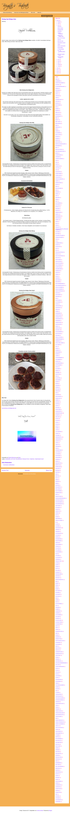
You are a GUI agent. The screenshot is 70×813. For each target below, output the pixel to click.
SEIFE (57, 627)
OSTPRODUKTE (59, 533)
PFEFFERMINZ (58, 544)
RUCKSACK (58, 596)
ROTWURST (58, 594)
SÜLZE (57, 673)
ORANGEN (58, 531)
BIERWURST (58, 127)
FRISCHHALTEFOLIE (60, 252)
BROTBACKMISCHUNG (60, 151)
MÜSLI (57, 494)
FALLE (57, 223)
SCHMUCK (58, 618)
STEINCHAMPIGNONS (60, 666)
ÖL (56, 522)
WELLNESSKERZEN (59, 766)
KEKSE (57, 383)
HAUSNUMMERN (59, 331)
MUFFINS (57, 485)
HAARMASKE (58, 313)
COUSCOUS (58, 177)
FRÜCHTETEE (58, 261)
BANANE (57, 110)
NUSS (57, 514)
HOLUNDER (58, 344)
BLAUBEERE (58, 132)
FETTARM (57, 231)
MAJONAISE (58, 455)
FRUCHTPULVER (59, 263)
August (59, 21)
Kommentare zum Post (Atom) (29, 473)
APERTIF (57, 92)
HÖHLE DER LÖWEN (60, 342)
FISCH (57, 239)
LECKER (57, 440)
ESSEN (57, 219)
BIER (56, 125)
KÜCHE (57, 418)
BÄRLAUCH (58, 112)
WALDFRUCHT (58, 740)
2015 (58, 72)
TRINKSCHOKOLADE (60, 712)
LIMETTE (57, 444)
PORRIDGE (58, 559)
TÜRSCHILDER (58, 716)
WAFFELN (57, 736)
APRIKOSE (58, 95)
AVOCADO (58, 101)
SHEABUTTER (58, 638)
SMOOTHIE (58, 648)
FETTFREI (57, 233)
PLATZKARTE (58, 557)
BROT (57, 147)
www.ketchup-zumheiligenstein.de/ (9, 408)
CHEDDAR (58, 156)
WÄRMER (57, 749)
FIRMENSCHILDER (59, 237)
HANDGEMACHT (59, 318)
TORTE (57, 707)
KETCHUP (13, 459)
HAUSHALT (58, 329)
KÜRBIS (57, 427)
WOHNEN (57, 777)
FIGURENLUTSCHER (60, 235)
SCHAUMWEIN (58, 614)
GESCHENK (58, 279)
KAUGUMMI (58, 379)
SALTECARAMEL (59, 603)
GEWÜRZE (58, 296)
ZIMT (56, 794)
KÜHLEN (57, 424)
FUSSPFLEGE (58, 266)
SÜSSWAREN (58, 681)
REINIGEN (58, 575)
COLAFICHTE (58, 171)
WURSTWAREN (59, 781)
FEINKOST (58, 227)
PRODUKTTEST (25, 459)
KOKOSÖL (58, 407)
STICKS (57, 670)
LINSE (57, 448)
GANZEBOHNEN (59, 268)
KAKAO (57, 366)
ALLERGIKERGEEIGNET (60, 86)
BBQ (56, 117)
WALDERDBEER (59, 738)
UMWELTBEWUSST (59, 720)
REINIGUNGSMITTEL (60, 579)
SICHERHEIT (58, 642)
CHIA (56, 160)
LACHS (57, 429)
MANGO (57, 461)
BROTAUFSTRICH (59, 149)
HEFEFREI (58, 335)
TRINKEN (57, 709)
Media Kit (39, 12)
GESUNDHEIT (58, 294)
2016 (58, 71)
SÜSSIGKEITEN (59, 679)
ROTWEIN (57, 592)
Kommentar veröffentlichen (8, 464)
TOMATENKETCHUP (39, 459)
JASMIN (57, 355)
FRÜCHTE (57, 257)
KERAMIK (57, 385)
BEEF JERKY (58, 121)
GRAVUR (57, 309)
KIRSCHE (57, 390)
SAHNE (57, 599)
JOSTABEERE (58, 359)
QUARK (57, 564)
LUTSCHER (58, 453)
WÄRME (57, 747)
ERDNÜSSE (58, 217)
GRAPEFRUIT (58, 307)
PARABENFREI (58, 538)
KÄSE (57, 376)
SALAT (57, 601)
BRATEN (57, 140)
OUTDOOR (58, 535)
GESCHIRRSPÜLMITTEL (60, 285)
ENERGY (57, 214)
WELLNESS (58, 764)
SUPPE (57, 677)
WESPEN (57, 770)
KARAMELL (58, 372)
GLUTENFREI (58, 302)
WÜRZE (57, 783)
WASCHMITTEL (58, 753)
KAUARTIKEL (58, 377)
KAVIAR (57, 381)
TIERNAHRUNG (59, 694)
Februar (59, 64)
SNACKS (57, 649)
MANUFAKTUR (58, 463)
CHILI (57, 162)
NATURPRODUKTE (59, 503)
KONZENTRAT (58, 411)
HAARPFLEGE (58, 315)
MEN (56, 474)
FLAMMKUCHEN (59, 242)
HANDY (57, 326)
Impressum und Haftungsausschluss (21, 12)
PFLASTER (58, 548)
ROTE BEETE (58, 590)
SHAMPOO (58, 636)
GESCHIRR (58, 281)
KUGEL (57, 422)
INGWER (57, 353)
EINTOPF (57, 210)
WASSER (57, 755)
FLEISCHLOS (58, 246)
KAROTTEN (58, 374)
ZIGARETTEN (58, 792)
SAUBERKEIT (58, 611)
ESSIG (57, 221)
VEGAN (57, 729)
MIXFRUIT (57, 481)
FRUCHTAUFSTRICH (60, 255)
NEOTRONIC (58, 505)
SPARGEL (57, 659)
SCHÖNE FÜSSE (59, 622)
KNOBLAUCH (58, 398)
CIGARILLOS (58, 166)
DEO (56, 190)
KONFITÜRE (58, 409)
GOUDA (57, 303)
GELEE (57, 276)
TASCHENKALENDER (60, 685)
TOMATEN (32, 459)
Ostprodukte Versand (61, 42)
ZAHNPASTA (58, 786)
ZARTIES (57, 790)
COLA (57, 169)
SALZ (57, 605)
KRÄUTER (57, 416)
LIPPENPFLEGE (59, 450)
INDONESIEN (58, 352)
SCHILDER (58, 616)
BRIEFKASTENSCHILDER (60, 143)
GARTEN (57, 272)
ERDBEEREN (58, 216)
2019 (58, 20)
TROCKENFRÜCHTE (59, 714)
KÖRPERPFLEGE (59, 413)
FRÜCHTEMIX (58, 259)
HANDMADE (7, 459)
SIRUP (57, 646)
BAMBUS (57, 108)
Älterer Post (49, 470)
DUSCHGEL (58, 204)
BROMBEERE (58, 145)
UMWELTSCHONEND (60, 723)
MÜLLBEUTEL (58, 487)
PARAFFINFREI (58, 540)
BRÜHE (57, 153)
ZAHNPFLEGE (58, 788)
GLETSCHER (58, 300)
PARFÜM (57, 542)
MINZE (57, 479)
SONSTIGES (58, 655)
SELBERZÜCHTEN (59, 631)
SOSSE (57, 657)
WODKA (57, 775)
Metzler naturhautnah (61, 45)
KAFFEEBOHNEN (59, 363)
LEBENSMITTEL (59, 437)
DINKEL (57, 193)
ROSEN (57, 588)
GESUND (57, 292)
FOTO (57, 250)
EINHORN (57, 208)
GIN (56, 298)
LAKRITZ (57, 433)
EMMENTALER (58, 212)
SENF (57, 633)
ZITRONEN (58, 797)
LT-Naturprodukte (61, 49)
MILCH (57, 477)
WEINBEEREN (58, 762)
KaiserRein (60, 31)
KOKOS (57, 405)
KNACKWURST (58, 396)
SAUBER (57, 609)
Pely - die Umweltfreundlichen (61, 51)
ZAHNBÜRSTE (58, 784)
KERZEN (57, 387)
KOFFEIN (57, 403)
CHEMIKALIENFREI (59, 158)
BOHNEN (57, 136)
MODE (57, 483)
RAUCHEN (58, 570)
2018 (58, 68)
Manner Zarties (60, 28)
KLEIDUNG (58, 394)
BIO (56, 129)
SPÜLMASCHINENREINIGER (61, 662)
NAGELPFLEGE (59, 496)
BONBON (57, 138)
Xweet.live (59, 26)
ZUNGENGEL (58, 801)
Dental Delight (60, 47)
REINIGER (58, 577)
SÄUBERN (58, 612)
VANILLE (57, 725)
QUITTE (57, 568)
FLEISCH (57, 244)
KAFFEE (57, 361)
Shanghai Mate (60, 29)
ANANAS (57, 88)
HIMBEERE (58, 340)
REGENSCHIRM (59, 574)
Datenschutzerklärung (7, 12)
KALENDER (58, 368)
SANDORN (58, 607)
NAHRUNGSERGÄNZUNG (60, 498)
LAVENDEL (58, 435)
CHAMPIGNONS (59, 154)
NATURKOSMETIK (59, 501)
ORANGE (57, 529)
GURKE (57, 311)
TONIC (57, 705)
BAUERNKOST (58, 116)
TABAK (57, 683)
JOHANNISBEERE (59, 357)
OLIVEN (57, 524)
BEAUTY (57, 119)
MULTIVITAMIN (58, 490)
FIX (56, 241)
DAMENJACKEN (59, 182)
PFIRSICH (57, 546)
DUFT (57, 201)
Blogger (50, 810)
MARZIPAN (58, 468)
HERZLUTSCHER (59, 337)
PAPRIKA (57, 537)
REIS (56, 581)
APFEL (57, 93)
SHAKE (57, 635)
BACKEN (57, 103)
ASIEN (57, 97)
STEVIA (57, 668)
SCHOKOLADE (58, 620)
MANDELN (58, 459)
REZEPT (57, 583)
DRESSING (58, 197)
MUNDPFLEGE (58, 492)
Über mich (33, 12)
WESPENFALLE (59, 772)
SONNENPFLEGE (59, 651)
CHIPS (57, 164)
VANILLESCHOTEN (59, 727)
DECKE (57, 184)
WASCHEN (58, 751)
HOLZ (57, 346)
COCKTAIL (58, 167)
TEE (56, 690)
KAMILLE (57, 370)
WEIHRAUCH (58, 759)
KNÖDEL (57, 400)
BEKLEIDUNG (58, 123)
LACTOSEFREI (58, 431)
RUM (56, 598)
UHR (56, 718)
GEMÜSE (57, 278)
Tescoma (59, 39)
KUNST (57, 426)
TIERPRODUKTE (59, 696)
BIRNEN (57, 130)
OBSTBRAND (58, 518)
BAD (56, 106)
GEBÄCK (57, 274)
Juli (58, 23)
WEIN (57, 760)
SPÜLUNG (58, 664)
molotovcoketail (40, 810)
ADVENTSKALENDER (60, 82)
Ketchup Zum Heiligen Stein (60, 36)
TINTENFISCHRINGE (60, 699)
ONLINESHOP (19, 459)
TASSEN (57, 686)
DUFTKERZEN (58, 203)
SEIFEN (57, 629)
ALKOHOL (57, 84)
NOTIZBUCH (58, 507)
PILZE (57, 553)
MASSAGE (58, 470)
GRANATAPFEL (58, 305)
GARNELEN (58, 270)
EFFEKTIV (57, 206)
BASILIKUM (58, 114)
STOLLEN (57, 672)
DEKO (57, 186)
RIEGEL (57, 585)
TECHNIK (57, 688)
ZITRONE (57, 796)
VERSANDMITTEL (59, 733)
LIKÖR (57, 442)
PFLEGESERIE (58, 551)
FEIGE (57, 225)
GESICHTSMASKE (59, 289)
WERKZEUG (58, 768)
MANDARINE (58, 457)
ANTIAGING (58, 90)
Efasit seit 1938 (60, 41)
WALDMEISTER (58, 742)
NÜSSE (57, 516)
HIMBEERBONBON (59, 339)
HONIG (57, 348)
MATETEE (57, 472)
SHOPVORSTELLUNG (60, 640)
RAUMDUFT (58, 572)
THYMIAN (57, 692)
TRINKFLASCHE (59, 710)
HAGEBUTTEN (58, 316)
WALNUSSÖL (58, 746)
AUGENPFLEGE (59, 99)
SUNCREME (58, 675)
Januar (59, 66)
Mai (58, 59)
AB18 (57, 79)
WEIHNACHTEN (59, 757)
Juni (59, 25)
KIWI (56, 392)
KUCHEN (57, 420)
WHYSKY (57, 773)
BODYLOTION (58, 134)
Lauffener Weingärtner (60, 33)
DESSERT (57, 191)
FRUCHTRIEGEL (59, 265)
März (59, 62)
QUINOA (57, 566)
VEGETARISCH (58, 731)
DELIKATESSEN (59, 188)
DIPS (56, 195)
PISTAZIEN (58, 555)
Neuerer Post (5, 470)
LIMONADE (58, 446)
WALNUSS (58, 744)
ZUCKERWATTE (59, 799)
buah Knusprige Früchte (60, 57)
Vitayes (59, 44)
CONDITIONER (58, 173)
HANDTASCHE (58, 324)
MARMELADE (58, 466)
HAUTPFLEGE (58, 333)
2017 (58, 69)
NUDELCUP (58, 511)
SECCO (57, 625)
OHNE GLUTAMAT (59, 520)
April (59, 61)
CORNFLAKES (58, 175)
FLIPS (57, 248)
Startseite (27, 470)
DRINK (57, 199)
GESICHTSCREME (59, 287)
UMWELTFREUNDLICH (60, 722)
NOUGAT (57, 509)
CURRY (57, 180)
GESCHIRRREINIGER (60, 283)
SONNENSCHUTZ (59, 653)
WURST (57, 779)
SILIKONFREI (58, 644)
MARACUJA (58, 464)
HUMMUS (57, 350)
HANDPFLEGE (58, 322)
